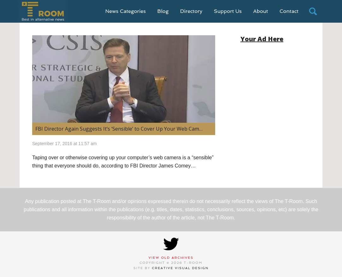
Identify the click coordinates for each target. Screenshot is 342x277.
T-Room (43, 11)
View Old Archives (171, 257)
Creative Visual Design (180, 268)
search (313, 11)
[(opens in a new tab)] (123, 79)
